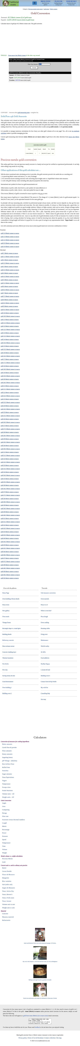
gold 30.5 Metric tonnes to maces (10, 449)
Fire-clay (5, 670)
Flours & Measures (8, 874)
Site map (43, 699)
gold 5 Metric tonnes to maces (9, 280)
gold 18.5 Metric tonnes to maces (10, 369)
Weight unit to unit (8, 907)
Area (3, 806)
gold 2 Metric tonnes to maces (9, 260)
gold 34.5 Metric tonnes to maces (10, 475)
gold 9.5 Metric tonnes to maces (10, 309)
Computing (5, 809)
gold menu (46, 9)
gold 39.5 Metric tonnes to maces (10, 508)
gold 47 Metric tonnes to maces (10, 558)
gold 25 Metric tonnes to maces (10, 412)
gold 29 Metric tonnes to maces (10, 439)
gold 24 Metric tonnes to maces (10, 406)
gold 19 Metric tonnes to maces (10, 372)
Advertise (52, 1039)
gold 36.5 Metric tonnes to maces (10, 488)
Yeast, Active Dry (8, 891)
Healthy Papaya (45, 664)
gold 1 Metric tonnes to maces (9, 253)
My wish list (44, 687)
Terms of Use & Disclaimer (36, 1039)
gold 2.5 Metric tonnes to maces (10, 263)
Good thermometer (7, 681)
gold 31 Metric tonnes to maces (10, 452)
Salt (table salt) (7, 884)
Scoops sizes (6, 787)
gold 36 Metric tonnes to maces (10, 485)
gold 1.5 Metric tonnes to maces (10, 256)
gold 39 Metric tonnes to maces (10, 505)
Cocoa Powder (7, 871)
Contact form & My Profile (48, 681)
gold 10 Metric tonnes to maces (10, 313)
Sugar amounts (7, 774)
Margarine (5, 878)
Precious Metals (7, 858)
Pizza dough (44, 616)
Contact (47, 1039)
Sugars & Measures (8, 888)
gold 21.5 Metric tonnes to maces (10, 389)
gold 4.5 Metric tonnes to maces (10, 276)
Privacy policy (23, 1039)
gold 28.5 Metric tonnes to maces (10, 435)
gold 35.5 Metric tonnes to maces (10, 482)
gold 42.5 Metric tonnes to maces (10, 528)
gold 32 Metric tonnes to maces (10, 459)
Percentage (5, 829)
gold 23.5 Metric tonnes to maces (10, 402)
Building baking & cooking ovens (58, 3)
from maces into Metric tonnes (17, 55)
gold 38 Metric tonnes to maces (10, 498)
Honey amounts (7, 754)
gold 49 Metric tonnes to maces (10, 571)
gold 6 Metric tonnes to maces (9, 286)
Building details (7, 634)
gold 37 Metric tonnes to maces (10, 492)
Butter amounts (7, 744)
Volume (4, 849)
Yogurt (4, 780)
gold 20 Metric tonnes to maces (10, 379)
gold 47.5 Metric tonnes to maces (10, 561)
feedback (37, 1028)
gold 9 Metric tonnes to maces (9, 306)
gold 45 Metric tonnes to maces (10, 545)
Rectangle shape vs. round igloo (11, 628)
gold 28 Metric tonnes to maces (10, 432)
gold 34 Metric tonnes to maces (10, 472)
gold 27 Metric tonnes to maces (10, 425)
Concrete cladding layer (9, 652)
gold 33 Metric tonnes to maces (10, 465)
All (13, 794)
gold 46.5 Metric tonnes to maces (10, 555)
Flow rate (5, 816)
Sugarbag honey (7, 757)
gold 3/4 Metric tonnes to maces (10, 246)
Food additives (45, 658)
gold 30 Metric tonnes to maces (10, 445)
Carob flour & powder (9, 747)
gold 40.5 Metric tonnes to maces (10, 515)
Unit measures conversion (48, 593)
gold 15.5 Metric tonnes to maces (10, 349)
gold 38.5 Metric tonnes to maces (10, 502)
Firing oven (44, 634)
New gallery (5, 610)
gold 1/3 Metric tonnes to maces (10, 236)
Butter (4, 868)
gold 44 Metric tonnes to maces (10, 538)
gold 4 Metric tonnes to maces (9, 273)
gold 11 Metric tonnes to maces (10, 319)
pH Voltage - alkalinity (9, 760)
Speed (4, 839)
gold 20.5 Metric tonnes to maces (10, 382)
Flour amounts (7, 751)
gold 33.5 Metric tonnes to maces (10, 469)
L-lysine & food (45, 670)
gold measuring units (24, 112)
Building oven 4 (45, 675)
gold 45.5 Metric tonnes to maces (10, 548)
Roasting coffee (45, 628)
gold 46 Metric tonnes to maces (10, 551)
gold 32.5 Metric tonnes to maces (10, 462)
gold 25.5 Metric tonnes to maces (10, 415)
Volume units (6, 794)
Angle (4, 803)
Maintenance (44, 640)
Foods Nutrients (7, 790)
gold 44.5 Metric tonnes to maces (10, 541)
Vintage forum (6, 622)
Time (4, 846)
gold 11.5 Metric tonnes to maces (10, 323)
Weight (4, 853)
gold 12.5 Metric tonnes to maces (10, 329)
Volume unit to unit (8, 904)
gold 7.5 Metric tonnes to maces (10, 296)
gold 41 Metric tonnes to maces (10, 518)
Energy (4, 813)
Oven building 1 (7, 687)
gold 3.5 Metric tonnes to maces (10, 270)
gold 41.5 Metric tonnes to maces (10, 522)
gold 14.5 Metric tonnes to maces (10, 343)
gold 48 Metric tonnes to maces (10, 565)
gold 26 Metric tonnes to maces (10, 419)
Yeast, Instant (6, 901)
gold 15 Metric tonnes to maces (10, 346)
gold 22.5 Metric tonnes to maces (10, 396)
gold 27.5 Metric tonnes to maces (10, 429)
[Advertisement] (40, 38)
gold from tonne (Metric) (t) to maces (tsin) (35, 1015)
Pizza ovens (5, 605)
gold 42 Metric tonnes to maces (10, 525)
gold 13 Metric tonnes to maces (10, 333)
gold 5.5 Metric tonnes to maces (10, 283)
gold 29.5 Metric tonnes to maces (10, 442)
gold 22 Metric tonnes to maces (10, 392)
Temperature (6, 784)
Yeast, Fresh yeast (8, 898)
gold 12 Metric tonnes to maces (10, 326)
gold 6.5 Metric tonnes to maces (10, 290)
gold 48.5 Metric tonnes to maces (10, 568)
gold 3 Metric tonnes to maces (9, 266)
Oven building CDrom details (10, 599)
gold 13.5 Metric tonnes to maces (10, 336)
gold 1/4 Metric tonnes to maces (10, 233)
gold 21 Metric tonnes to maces (10, 386)
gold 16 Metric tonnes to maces (10, 353)
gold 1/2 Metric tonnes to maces (10, 240)
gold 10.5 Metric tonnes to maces (10, 316)
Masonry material (8, 917)
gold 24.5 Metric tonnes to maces (10, 409)
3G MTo (43, 652)
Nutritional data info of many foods (71, 3)
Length (4, 823)
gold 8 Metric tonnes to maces (9, 299)
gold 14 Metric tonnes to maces (10, 339)
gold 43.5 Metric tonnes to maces (10, 535)
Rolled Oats (6, 767)
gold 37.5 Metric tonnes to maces (10, 495)
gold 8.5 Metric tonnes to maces (10, 303)
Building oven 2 (7, 693)
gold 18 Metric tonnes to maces (10, 366)
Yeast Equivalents (8, 777)
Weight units (6, 797)
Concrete (5, 913)
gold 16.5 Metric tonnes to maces (10, 356)
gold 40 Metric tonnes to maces (10, 512)
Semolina (5, 770)
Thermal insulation (7, 658)
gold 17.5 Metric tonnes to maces (10, 362)
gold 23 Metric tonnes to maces (10, 399)
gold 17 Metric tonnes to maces (10, 359)
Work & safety (45, 646)
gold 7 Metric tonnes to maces (9, 293)
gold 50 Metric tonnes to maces (10, 578)
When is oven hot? (46, 610)
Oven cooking (45, 622)
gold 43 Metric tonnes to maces (10, 531)
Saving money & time (8, 675)
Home (11, 3)
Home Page (5, 593)
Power (4, 833)
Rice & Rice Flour (8, 764)
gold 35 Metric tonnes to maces (10, 478)
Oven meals (5, 616)
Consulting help (45, 693)
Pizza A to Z (44, 605)
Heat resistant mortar (8, 646)
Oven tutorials (45, 599)
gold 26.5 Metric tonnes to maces (10, 422)
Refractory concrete (8, 640)
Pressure (5, 836)
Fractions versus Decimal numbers (13, 819)
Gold (3, 862)
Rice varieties (6, 881)
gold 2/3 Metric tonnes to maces (10, 243)
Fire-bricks (5, 664)
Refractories (6, 920)
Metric (4, 826)
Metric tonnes (53, 9)
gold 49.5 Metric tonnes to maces (10, 575)
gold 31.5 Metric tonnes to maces (10, 455)
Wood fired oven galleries (45, 3)
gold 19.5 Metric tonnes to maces (10, 376)
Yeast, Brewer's (7, 894)
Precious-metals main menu (35, 9)
